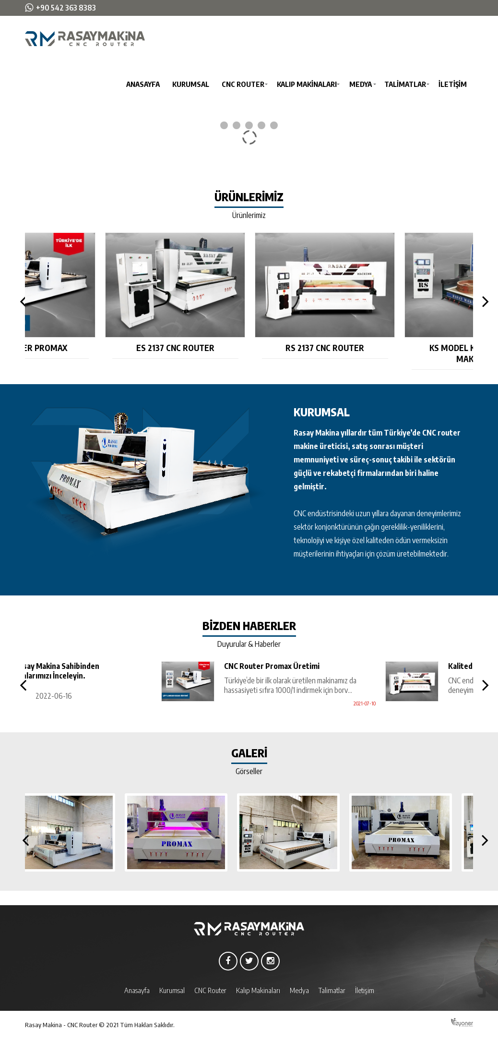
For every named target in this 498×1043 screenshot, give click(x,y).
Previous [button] (21, 301)
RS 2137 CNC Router (399, 347)
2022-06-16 (146, 696)
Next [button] (482, 301)
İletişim (453, 84)
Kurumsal (190, 84)
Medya (360, 84)
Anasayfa (143, 84)
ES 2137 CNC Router (249, 347)
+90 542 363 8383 (66, 7)
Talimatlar (405, 84)
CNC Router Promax (99, 347)
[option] (100, 295)
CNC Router (243, 84)
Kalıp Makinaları (307, 84)
